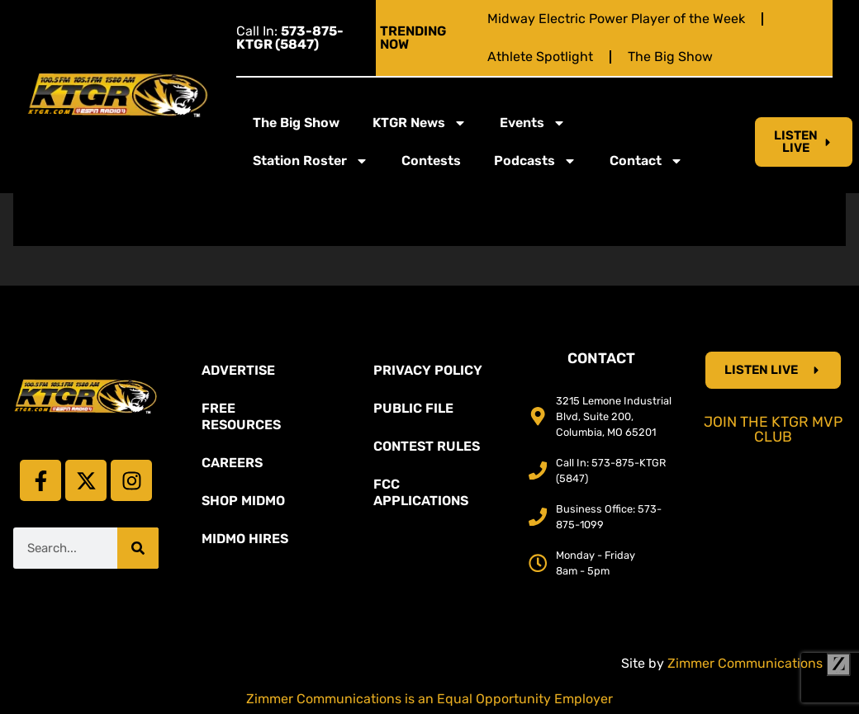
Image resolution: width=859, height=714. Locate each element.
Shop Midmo (243, 500)
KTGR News (420, 123)
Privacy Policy (427, 370)
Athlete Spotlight (540, 56)
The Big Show (670, 56)
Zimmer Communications (759, 663)
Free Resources (241, 416)
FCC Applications (420, 492)
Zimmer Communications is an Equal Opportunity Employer (429, 699)
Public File (413, 408)
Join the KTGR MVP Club (773, 429)
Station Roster (310, 161)
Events (533, 123)
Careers (232, 462)
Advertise (238, 370)
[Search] (138, 548)
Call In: (290, 37)
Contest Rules (426, 446)
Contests (431, 160)
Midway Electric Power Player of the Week (616, 18)
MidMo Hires (245, 538)
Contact (646, 161)
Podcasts (535, 161)
